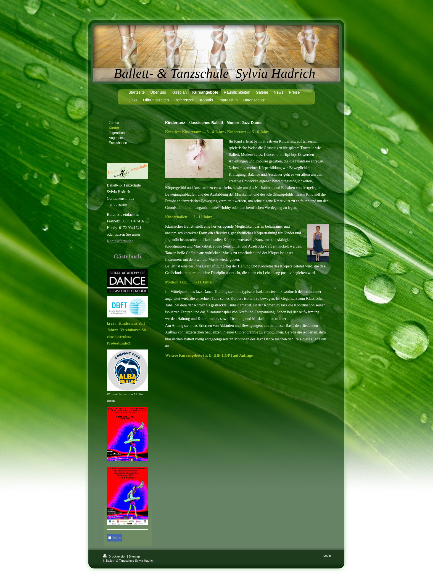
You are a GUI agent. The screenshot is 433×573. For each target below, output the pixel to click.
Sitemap (134, 556)
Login (327, 555)
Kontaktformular (120, 241)
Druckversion (115, 556)
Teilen (114, 538)
